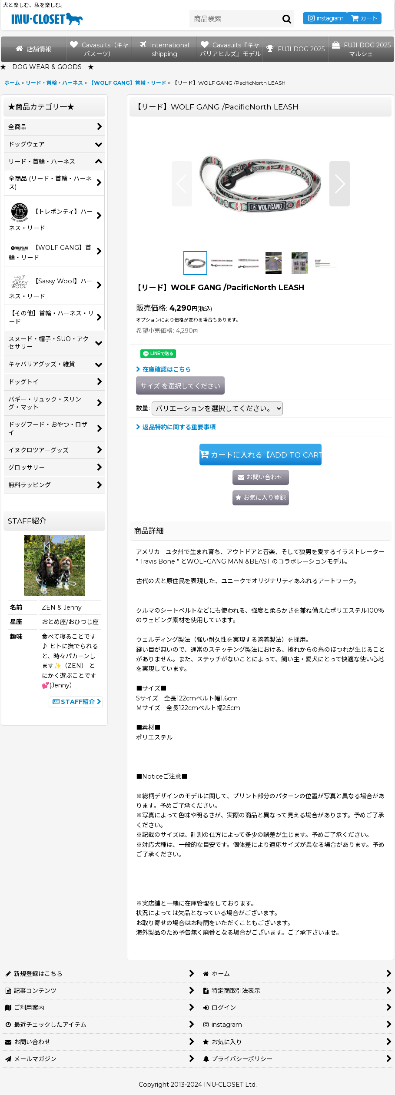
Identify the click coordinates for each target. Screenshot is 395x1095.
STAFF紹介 (75, 702)
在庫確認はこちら (163, 369)
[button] (182, 183)
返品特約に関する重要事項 (176, 427)
